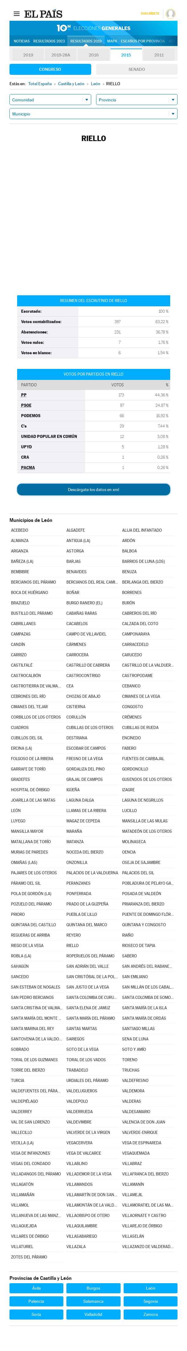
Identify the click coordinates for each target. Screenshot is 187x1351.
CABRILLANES (23, 623)
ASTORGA (75, 551)
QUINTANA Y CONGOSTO (144, 925)
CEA (69, 686)
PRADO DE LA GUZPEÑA (87, 904)
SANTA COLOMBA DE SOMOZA (148, 997)
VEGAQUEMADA (136, 1153)
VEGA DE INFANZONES (30, 1153)
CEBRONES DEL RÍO (28, 696)
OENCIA (129, 852)
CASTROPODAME (137, 675)
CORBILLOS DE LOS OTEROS (36, 717)
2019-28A (60, 55)
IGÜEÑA (73, 790)
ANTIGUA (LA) (78, 540)
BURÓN (128, 603)
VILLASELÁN (133, 1236)
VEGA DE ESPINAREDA (141, 1143)
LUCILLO (129, 810)
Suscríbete (150, 14)
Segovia (151, 1301)
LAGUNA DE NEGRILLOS (142, 800)
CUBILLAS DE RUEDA (140, 727)
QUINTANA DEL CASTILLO (33, 925)
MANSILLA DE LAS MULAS (145, 821)
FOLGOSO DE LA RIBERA (32, 758)
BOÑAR (72, 592)
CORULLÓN (76, 717)
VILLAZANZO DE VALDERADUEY (148, 1246)
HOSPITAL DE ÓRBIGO (30, 790)
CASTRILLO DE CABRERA (88, 665)
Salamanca (93, 1301)
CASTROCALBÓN (26, 675)
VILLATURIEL (22, 1246)
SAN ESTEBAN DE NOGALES (35, 987)
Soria (36, 1314)
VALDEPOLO (77, 1101)
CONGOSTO (132, 707)
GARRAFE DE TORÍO (28, 769)
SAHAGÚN (20, 966)
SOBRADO (20, 1049)
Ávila (36, 1288)
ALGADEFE (75, 530)
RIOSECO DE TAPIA (138, 945)
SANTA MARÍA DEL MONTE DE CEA (37, 1018)
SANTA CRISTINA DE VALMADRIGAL (37, 1008)
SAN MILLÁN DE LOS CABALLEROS (148, 987)
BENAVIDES (76, 572)
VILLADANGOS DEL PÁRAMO (36, 1174)
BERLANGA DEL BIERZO (142, 582)
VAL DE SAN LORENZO (30, 1122)
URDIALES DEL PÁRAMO (87, 1080)
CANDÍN (18, 644)
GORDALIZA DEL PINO (85, 769)
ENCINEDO (131, 738)
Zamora (151, 1314)
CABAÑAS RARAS (81, 613)
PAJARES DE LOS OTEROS (34, 873)
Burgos (93, 1288)
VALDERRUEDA (79, 1111)
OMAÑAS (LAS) (24, 862)
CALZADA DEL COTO (140, 623)
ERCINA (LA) (21, 748)
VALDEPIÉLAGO (24, 1101)
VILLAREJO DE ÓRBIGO (142, 1226)
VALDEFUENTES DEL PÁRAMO (37, 1091)
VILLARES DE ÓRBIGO (30, 1236)
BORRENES (132, 592)
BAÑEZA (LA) (22, 561)
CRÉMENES (132, 717)
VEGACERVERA (79, 1143)
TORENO (129, 1060)
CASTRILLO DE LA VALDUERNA (148, 665)
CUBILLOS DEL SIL (27, 738)
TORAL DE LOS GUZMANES (34, 1060)
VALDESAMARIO (136, 1111)
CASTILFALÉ (21, 665)
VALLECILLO (21, 1132)
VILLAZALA (76, 1246)
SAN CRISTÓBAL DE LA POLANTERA (92, 976)
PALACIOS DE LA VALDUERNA (92, 873)
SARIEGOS (75, 1039)
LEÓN (16, 810)
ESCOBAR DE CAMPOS (86, 748)
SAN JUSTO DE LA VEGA (87, 987)
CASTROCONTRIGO (83, 675)
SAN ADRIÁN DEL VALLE (87, 966)
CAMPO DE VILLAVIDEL (86, 634)
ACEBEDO (19, 530)
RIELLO (72, 945)
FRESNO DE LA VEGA (84, 758)
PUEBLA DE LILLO (81, 914)
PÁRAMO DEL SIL (26, 883)
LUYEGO (18, 821)
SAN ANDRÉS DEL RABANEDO (148, 966)
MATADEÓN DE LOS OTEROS (147, 831)
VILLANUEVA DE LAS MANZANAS (37, 1215)
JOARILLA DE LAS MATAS (33, 800)
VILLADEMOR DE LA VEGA (88, 1174)
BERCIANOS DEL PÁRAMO (33, 582)
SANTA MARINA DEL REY (32, 1028)
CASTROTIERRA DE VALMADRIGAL (37, 686)
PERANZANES (78, 883)
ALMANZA (19, 540)
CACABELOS (77, 623)
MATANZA (75, 841)
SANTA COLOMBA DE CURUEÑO (92, 997)
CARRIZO (19, 655)
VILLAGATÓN (22, 1184)
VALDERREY (21, 1111)
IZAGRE (128, 790)
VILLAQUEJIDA (24, 1226)
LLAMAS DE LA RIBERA (86, 810)
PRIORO (18, 914)
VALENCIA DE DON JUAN (143, 1122)
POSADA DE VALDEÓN (141, 893)
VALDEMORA (133, 1091)
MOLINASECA (134, 841)
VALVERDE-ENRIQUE (140, 1132)
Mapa (112, 41)
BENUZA (129, 572)
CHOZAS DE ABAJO (83, 696)
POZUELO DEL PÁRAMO (31, 904)
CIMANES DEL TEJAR (29, 707)
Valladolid (93, 1314)
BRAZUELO (20, 603)
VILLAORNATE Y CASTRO (144, 1215)
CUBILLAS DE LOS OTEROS (90, 727)
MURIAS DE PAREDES (29, 852)
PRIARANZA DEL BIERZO (143, 904)
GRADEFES (20, 779)
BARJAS (73, 561)
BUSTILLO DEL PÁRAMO (32, 613)
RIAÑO (127, 935)
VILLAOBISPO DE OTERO (88, 1215)
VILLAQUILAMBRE (81, 1226)
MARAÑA (74, 831)
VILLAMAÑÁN (23, 1195)
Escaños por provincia (143, 41)
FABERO (129, 748)
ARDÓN (128, 540)
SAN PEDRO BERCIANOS (32, 997)
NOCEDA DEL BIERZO (84, 852)
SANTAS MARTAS (81, 1028)
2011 (159, 55)
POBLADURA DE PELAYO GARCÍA (148, 883)
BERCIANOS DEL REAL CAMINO (92, 582)
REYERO (73, 935)
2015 (126, 55)
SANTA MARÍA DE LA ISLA (144, 1008)
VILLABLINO (77, 1163)
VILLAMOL (20, 1205)
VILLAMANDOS (79, 1184)
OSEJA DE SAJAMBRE (141, 862)
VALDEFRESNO (135, 1080)
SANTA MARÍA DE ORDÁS (144, 1018)
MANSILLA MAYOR (27, 831)
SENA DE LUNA (135, 1039)
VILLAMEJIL (132, 1195)
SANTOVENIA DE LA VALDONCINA (37, 1039)
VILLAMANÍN (133, 1184)
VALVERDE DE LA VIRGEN (88, 1132)
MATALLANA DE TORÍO (31, 841)
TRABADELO (77, 1070)
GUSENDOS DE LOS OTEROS (147, 779)
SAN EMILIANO (135, 976)
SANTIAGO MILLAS (138, 1028)
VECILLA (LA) (22, 1143)
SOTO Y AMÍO (134, 1049)
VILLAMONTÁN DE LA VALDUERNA (92, 1205)
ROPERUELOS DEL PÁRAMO (90, 956)
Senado (137, 69)
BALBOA (129, 551)
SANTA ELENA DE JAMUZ (88, 1008)
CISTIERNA (75, 707)
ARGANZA (19, 551)
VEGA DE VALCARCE (83, 1153)
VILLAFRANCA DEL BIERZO (145, 1174)
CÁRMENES (76, 644)
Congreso (50, 69)
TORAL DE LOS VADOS (86, 1060)
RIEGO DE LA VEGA (27, 945)
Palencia (36, 1301)
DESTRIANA (76, 738)
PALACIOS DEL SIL (138, 873)
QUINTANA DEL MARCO (86, 925)
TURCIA (17, 1080)
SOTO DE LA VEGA (82, 1049)
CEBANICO (131, 686)
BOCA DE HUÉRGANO (29, 592)
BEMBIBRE (20, 572)
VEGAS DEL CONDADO (30, 1163)
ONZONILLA (76, 862)
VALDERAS (131, 1101)
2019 (28, 55)
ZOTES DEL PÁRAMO (29, 1257)
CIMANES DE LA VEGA (141, 696)
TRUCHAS (131, 1070)
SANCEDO (20, 976)
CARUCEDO (132, 655)
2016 (94, 55)
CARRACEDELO (135, 644)
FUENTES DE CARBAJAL (143, 758)
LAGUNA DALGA (80, 800)
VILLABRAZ (132, 1163)
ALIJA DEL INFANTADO (142, 530)
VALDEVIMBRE (79, 1122)
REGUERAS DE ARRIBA (30, 935)
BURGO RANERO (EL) (84, 603)
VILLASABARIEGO (81, 1236)
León (150, 1288)
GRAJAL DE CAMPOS (84, 779)
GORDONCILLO (135, 769)
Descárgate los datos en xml (93, 489)
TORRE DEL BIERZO (28, 1070)
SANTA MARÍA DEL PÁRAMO (90, 1018)
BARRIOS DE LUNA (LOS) (143, 561)
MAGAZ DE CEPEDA (83, 821)
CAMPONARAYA (136, 634)
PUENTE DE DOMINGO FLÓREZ (148, 914)
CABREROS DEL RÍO (139, 613)
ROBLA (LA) (21, 956)
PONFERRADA (78, 893)
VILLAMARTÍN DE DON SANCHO (92, 1195)
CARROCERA (77, 655)
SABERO (129, 956)
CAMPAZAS (21, 634)
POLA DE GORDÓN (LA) (31, 893)
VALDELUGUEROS (81, 1091)
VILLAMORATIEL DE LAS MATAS (148, 1205)
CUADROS (20, 727)
